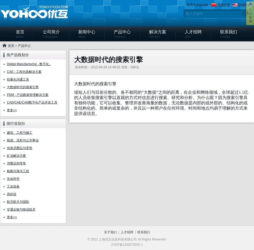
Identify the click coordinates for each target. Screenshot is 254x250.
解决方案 (157, 34)
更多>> (12, 110)
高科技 (11, 194)
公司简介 (51, 34)
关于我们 (110, 232)
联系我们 (228, 34)
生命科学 (13, 179)
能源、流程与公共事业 (23, 140)
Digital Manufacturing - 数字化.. (29, 64)
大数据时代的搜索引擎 (23, 87)
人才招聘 (193, 34)
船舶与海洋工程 (18, 171)
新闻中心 (86, 34)
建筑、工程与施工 (19, 133)
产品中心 (122, 34)
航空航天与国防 (18, 202)
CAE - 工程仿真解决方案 (24, 72)
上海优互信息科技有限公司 (34, 13)
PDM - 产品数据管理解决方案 (27, 95)
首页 (20, 34)
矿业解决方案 (16, 156)
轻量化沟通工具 (18, 79)
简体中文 (223, 5)
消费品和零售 (16, 163)
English (243, 5)
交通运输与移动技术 (21, 209)
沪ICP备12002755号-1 (127, 245)
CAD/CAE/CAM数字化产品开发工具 (32, 102)
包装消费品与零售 (19, 148)
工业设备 (13, 186)
